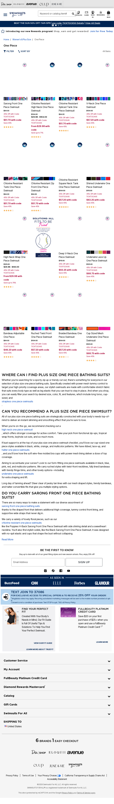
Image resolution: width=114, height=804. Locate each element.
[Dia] (38, 751)
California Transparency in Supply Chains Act (85, 775)
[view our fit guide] (43, 643)
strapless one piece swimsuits (17, 401)
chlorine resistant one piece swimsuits (22, 522)
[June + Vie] (57, 765)
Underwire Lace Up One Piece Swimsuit (96, 258)
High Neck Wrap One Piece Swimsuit (15, 258)
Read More (7, 539)
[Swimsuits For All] (75, 765)
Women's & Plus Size (21, 39)
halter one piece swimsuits (16, 449)
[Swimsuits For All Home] (17, 14)
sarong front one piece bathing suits (21, 506)
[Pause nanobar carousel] (53, 25)
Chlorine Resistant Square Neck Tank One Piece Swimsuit (69, 183)
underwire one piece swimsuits (18, 473)
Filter (9, 51)
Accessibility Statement (57, 779)
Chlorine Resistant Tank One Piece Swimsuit (13, 187)
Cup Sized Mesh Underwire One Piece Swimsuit (97, 337)
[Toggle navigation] (5, 14)
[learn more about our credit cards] (102, 642)
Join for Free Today (101, 31)
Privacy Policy (12, 775)
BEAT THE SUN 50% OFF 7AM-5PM (32, 23)
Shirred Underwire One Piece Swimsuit (98, 185)
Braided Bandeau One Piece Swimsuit (70, 335)
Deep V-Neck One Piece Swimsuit (68, 255)
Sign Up (84, 562)
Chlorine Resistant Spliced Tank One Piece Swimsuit (68, 107)
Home (6, 39)
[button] (68, 23)
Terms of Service (84, 793)
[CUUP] (39, 765)
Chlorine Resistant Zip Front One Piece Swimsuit (42, 187)
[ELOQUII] (57, 751)
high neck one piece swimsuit (17, 429)
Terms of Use (28, 775)
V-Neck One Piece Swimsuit (96, 105)
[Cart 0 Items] (109, 14)
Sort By (24, 51)
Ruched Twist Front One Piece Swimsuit (41, 335)
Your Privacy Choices (49, 775)
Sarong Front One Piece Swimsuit (13, 105)
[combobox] (57, 14)
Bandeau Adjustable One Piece (14, 335)
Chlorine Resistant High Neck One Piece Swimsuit (42, 107)
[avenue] (75, 752)
